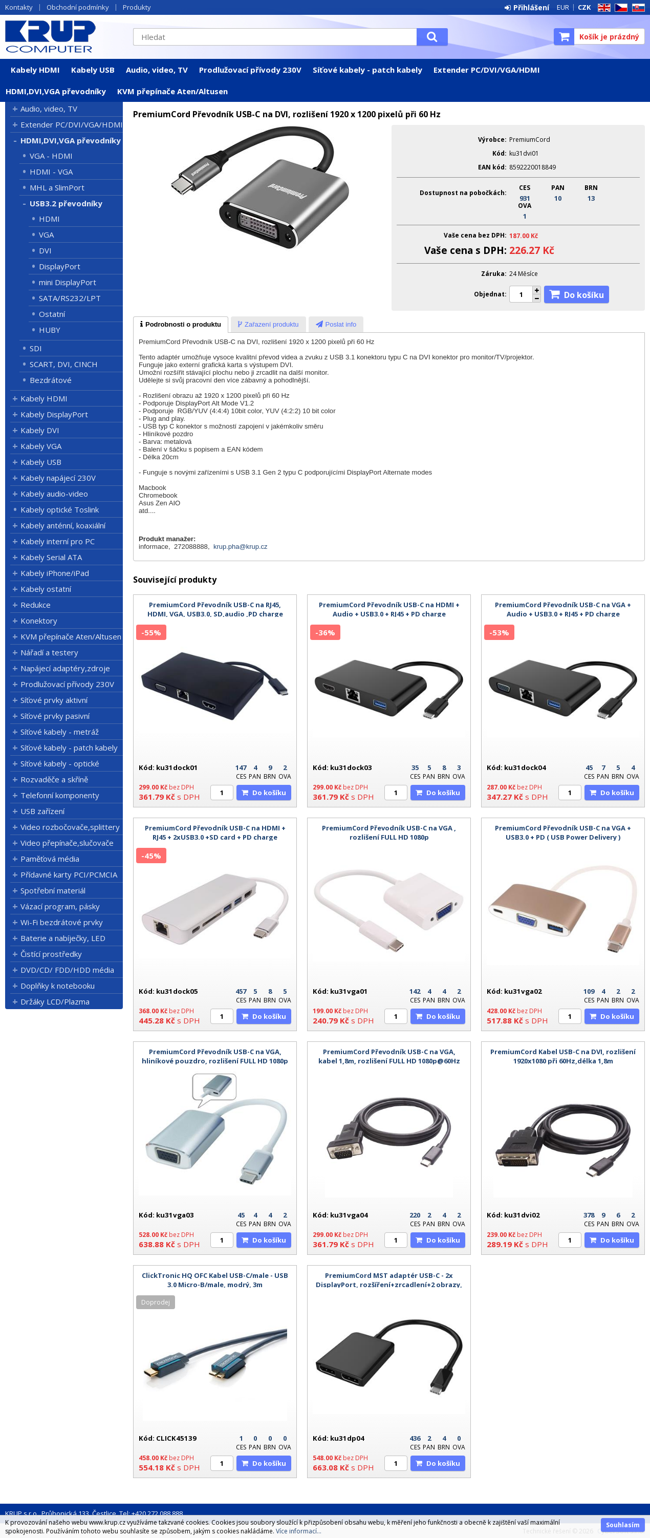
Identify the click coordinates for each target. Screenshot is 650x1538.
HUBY (49, 330)
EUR (563, 7)
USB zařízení (42, 811)
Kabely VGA (40, 446)
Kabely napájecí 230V (58, 478)
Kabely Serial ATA (51, 557)
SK (637, 8)
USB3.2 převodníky (66, 203)
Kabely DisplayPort (54, 414)
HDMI (49, 218)
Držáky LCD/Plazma (55, 1001)
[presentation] (181, 324)
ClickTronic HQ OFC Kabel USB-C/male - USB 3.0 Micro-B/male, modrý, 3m (215, 1280)
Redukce (35, 605)
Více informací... (298, 1531)
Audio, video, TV (157, 70)
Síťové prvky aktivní (54, 700)
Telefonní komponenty (59, 795)
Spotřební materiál (52, 890)
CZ (619, 8)
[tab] (180, 324)
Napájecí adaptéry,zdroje (65, 668)
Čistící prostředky (51, 954)
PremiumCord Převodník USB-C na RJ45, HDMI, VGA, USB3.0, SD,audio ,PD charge (215, 609)
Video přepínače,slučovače (67, 843)
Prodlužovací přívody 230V (250, 70)
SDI (36, 348)
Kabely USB (93, 70)
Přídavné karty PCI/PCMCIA (68, 874)
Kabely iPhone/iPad (54, 573)
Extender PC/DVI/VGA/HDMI (487, 70)
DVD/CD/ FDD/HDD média (67, 970)
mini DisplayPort (67, 282)
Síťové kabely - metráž (59, 732)
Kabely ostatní (45, 589)
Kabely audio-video (54, 493)
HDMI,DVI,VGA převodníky (56, 91)
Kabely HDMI (35, 70)
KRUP (64, 36)
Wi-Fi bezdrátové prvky (61, 922)
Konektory (38, 620)
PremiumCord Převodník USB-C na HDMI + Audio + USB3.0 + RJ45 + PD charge (389, 609)
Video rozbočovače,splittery (70, 827)
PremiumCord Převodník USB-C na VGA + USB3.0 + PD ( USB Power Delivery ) (563, 832)
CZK (584, 7)
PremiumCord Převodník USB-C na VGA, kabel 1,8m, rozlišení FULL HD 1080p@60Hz (389, 1056)
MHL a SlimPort (57, 187)
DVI (45, 250)
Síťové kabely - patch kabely (367, 70)
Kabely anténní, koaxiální (62, 525)
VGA (46, 234)
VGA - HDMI (51, 156)
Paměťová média (49, 858)
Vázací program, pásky (60, 906)
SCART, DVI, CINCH (64, 364)
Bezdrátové (51, 380)
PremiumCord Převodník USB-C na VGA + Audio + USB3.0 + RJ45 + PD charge (563, 609)
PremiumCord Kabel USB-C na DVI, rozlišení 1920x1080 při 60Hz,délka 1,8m (563, 1056)
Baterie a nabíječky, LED (62, 938)
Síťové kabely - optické (59, 763)
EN (602, 8)
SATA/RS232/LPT (70, 298)
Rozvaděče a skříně (54, 779)
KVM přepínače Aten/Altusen (172, 91)
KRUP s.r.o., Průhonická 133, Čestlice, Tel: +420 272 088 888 (94, 1513)
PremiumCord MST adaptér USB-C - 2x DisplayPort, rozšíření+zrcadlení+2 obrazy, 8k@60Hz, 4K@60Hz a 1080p (389, 1284)
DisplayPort (59, 266)
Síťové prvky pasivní (55, 716)
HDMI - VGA (51, 171)
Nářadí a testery (49, 652)
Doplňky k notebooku (57, 985)
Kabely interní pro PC (57, 541)
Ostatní (52, 314)
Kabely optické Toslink (59, 509)
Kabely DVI (39, 430)
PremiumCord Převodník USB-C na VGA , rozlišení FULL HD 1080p (389, 832)
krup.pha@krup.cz (240, 546)
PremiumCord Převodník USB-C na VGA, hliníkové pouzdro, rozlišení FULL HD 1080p (215, 1056)
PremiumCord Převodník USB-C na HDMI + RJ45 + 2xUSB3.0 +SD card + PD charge (215, 832)
